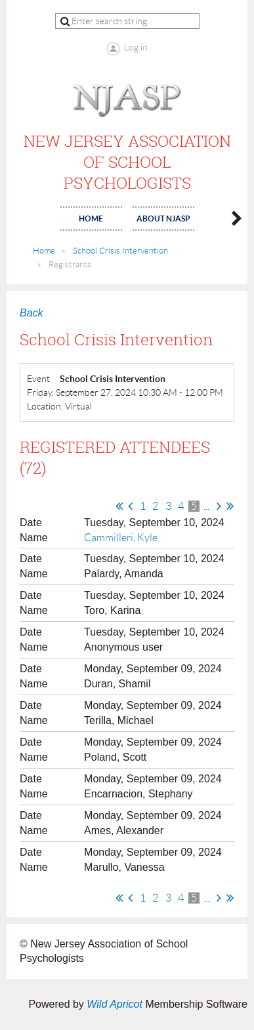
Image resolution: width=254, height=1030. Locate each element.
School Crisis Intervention (120, 251)
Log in (136, 47)
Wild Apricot (114, 1004)
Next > (219, 505)
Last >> (230, 505)
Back (31, 312)
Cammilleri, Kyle (121, 537)
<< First (119, 505)
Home (44, 251)
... (206, 506)
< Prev (130, 505)
